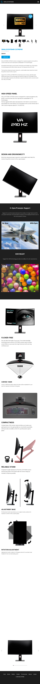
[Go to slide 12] (25, 665)
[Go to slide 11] (24, 665)
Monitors (13, 674)
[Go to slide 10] (23, 665)
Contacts (35, 674)
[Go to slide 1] (13, 665)
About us (30, 674)
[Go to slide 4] (16, 665)
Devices (8, 674)
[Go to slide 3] (15, 665)
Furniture (18, 674)
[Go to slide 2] (14, 665)
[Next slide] (36, 25)
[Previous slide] (4, 25)
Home (4, 674)
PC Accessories (24, 674)
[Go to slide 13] (26, 665)
